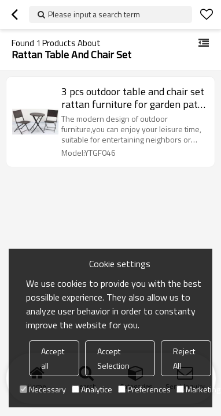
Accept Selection (113, 358)
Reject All (184, 358)
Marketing (198, 389)
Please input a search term (94, 14)
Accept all (52, 358)
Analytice (92, 389)
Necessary (43, 389)
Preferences (144, 389)
